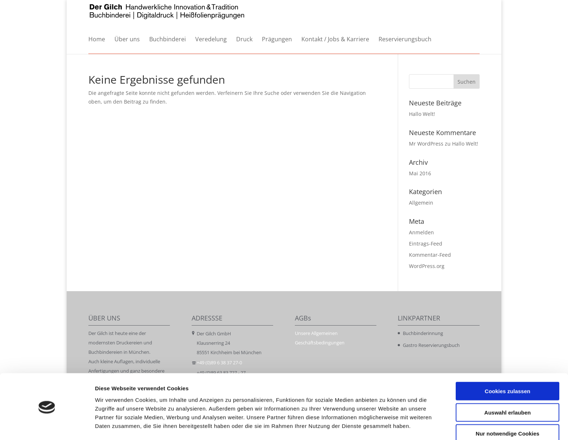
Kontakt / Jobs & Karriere (335, 39)
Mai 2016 (420, 173)
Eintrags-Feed (425, 243)
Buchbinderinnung (423, 333)
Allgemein (421, 202)
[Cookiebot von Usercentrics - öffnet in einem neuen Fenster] (47, 425)
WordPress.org (426, 266)
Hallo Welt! (422, 113)
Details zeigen (385, 426)
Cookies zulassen (507, 368)
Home (96, 39)
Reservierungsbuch (405, 39)
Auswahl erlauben (507, 389)
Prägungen (277, 39)
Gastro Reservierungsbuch (431, 345)
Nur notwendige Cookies (507, 410)
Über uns (127, 39)
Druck (244, 39)
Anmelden (421, 232)
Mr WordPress (426, 143)
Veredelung (211, 39)
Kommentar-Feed (430, 254)
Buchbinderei (167, 39)
